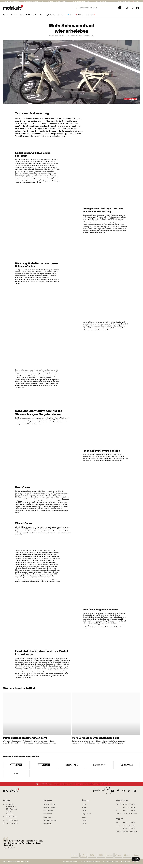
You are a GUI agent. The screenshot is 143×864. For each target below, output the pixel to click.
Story (84, 804)
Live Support (47, 814)
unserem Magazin (21, 560)
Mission (84, 823)
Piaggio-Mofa (27, 668)
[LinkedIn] (135, 791)
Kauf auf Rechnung (102, 1)
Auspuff (52, 562)
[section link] (5, 15)
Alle (16, 773)
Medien (84, 820)
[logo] (13, 7)
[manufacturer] (16, 765)
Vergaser (42, 282)
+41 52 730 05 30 (12, 820)
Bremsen (65, 499)
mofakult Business (49, 807)
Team (84, 811)
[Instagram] (124, 791)
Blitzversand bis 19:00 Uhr (34, 1)
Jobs (84, 817)
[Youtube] (112, 791)
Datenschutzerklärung (111, 861)
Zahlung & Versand (49, 804)
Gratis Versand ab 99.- (12, 1)
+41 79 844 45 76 (12, 823)
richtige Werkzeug (89, 233)
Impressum (126, 861)
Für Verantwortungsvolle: (70, 861)
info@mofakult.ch (11, 817)
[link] (98, 273)
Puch (17, 668)
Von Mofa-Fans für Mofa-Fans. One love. (14, 861)
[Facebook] (118, 791)
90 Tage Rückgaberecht (122, 1)
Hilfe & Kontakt (48, 811)
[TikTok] (129, 791)
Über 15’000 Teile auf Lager (58, 1)
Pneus (20, 501)
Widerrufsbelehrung (50, 820)
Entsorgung (47, 823)
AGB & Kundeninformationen (91, 861)
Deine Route (9, 814)
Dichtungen (19, 497)
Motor (20, 491)
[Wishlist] (132, 7)
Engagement (86, 814)
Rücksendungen (48, 817)
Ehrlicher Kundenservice (81, 1)
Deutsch (137, 1)
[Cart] (137, 7)
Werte (84, 807)
